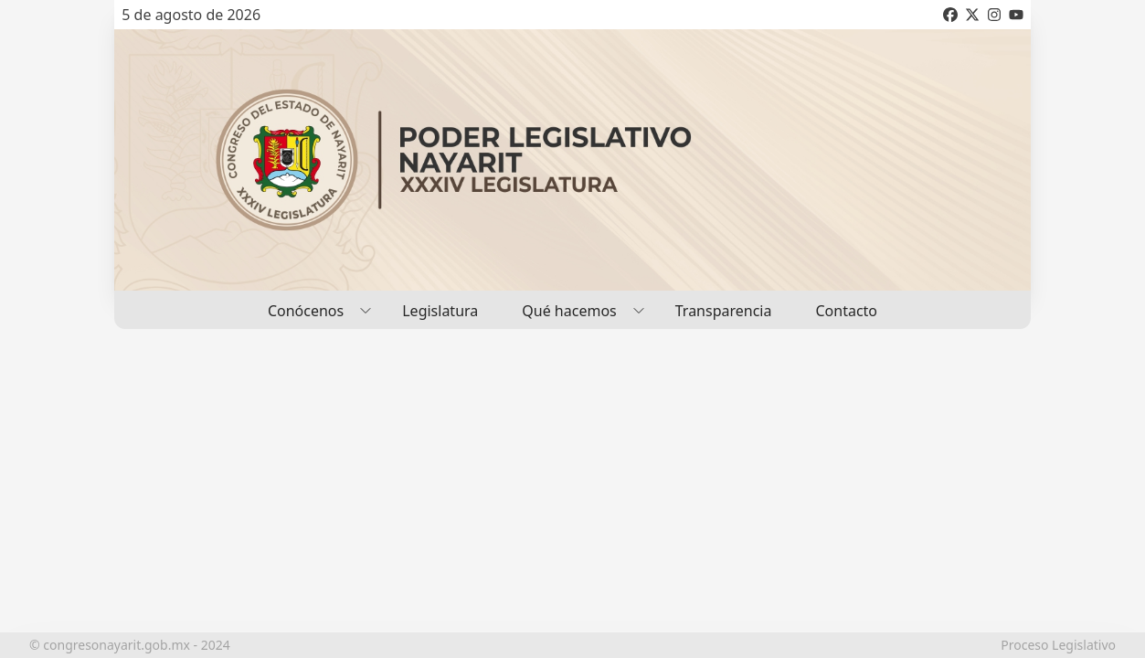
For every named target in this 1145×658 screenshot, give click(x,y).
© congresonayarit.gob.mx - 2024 (129, 644)
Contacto (846, 311)
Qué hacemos (576, 309)
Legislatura (440, 311)
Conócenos (313, 309)
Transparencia (723, 311)
